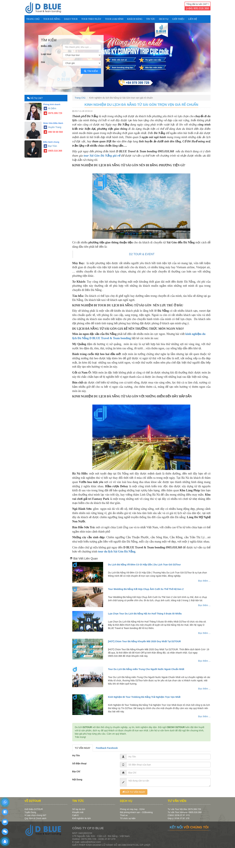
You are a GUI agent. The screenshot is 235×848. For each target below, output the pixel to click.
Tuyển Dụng (30, 812)
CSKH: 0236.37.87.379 (179, 815)
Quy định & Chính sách (35, 818)
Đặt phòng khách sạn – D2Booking (136, 812)
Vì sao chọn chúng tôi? (35, 815)
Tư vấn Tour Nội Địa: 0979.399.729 (184, 809)
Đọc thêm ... (204, 580)
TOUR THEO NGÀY (91, 19)
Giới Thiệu (178, 19)
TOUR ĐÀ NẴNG (51, 19)
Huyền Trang (52, 127)
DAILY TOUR (71, 19)
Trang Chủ (32, 19)
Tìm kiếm (91, 71)
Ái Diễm (50, 108)
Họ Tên (76, 755)
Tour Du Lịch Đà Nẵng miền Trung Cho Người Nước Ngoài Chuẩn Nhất (146, 669)
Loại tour (46, 54)
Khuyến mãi (77, 812)
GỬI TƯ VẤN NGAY (133, 792)
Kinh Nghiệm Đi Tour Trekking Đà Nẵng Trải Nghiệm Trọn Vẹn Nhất (144, 697)
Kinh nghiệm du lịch (81, 818)
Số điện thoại (79, 763)
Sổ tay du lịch (78, 809)
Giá (43, 62)
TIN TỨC (150, 19)
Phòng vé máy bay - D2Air (132, 809)
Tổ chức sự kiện (127, 818)
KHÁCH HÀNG (134, 19)
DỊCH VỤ (163, 19)
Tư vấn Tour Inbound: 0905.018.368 (185, 812)
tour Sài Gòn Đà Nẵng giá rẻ (102, 155)
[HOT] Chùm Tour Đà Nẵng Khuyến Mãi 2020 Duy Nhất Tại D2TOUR (144, 641)
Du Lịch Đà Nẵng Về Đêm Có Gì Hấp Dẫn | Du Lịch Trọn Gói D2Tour (144, 564)
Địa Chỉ (76, 771)
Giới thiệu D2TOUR (33, 809)
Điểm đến (46, 46)
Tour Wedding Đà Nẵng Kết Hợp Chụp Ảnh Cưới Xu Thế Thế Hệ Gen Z (146, 589)
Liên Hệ (192, 19)
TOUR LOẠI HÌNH (114, 19)
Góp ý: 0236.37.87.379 (178, 818)
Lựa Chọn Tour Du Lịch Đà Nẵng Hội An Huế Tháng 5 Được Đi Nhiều (145, 613)
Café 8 (75, 815)
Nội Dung (77, 779)
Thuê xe (124, 815)
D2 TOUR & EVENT (142, 254)
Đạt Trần (50, 146)
